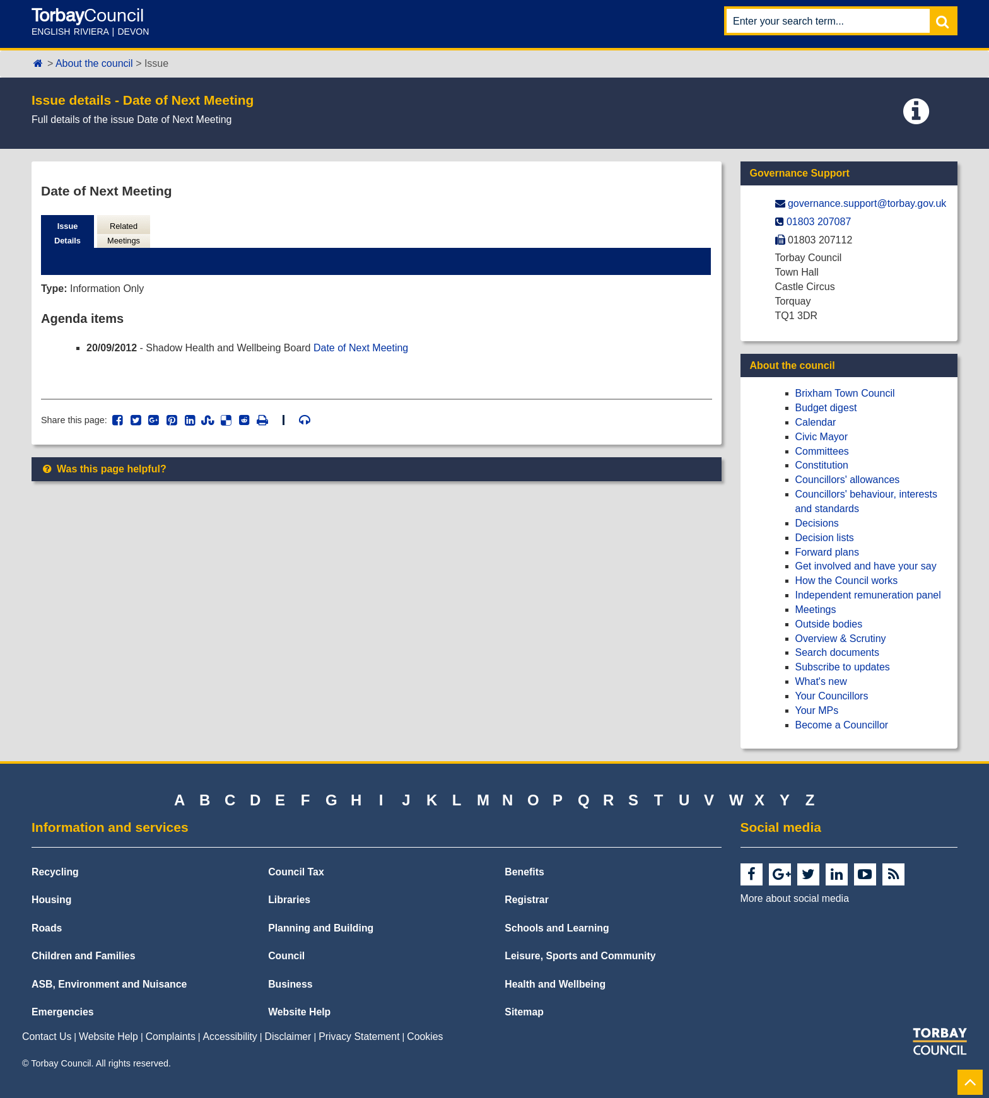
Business (290, 984)
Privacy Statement (359, 1036)
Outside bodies (829, 624)
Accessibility (230, 1036)
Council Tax (296, 872)
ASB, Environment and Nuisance (109, 984)
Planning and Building (320, 928)
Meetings (815, 609)
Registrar (527, 899)
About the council (94, 63)
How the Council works (846, 580)
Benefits (524, 872)
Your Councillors (832, 696)
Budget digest (826, 407)
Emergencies (63, 1012)
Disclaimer (288, 1036)
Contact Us (46, 1036)
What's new (821, 681)
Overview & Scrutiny (840, 638)
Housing (51, 899)
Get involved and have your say (866, 566)
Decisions (817, 523)
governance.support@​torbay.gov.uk (867, 203)
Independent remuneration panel (868, 595)
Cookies (425, 1036)
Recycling (55, 872)
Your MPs (817, 710)
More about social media (794, 898)
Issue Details (67, 233)
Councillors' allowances (847, 479)
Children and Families (83, 955)
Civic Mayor (821, 436)
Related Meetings (123, 233)
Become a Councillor (842, 725)
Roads (47, 928)
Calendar (815, 422)
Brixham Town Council (845, 393)
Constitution (822, 465)
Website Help (299, 1012)
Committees (822, 451)
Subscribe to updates (842, 667)
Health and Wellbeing (555, 984)
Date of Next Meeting (360, 347)
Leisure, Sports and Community (580, 955)
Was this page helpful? (104, 469)
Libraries (289, 899)
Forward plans (827, 552)
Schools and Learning (557, 928)
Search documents (837, 652)
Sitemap (524, 1012)
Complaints (171, 1036)
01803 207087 (819, 221)
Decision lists (824, 537)
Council (286, 955)
